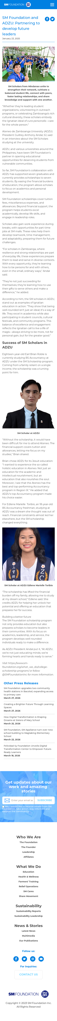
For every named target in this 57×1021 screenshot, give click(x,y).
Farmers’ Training (28, 881)
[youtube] (41, 959)
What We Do (28, 866)
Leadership (28, 852)
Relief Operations (28, 886)
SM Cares (28, 891)
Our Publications (28, 940)
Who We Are (28, 837)
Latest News (28, 931)
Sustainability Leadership (28, 916)
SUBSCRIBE (44, 800)
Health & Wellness (28, 876)
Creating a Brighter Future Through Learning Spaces (29, 706)
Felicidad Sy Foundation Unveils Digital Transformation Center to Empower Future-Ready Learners (28, 749)
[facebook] (16, 959)
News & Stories (28, 925)
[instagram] (32, 959)
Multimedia (28, 935)
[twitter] (24, 959)
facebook (47, 19)
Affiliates (29, 857)
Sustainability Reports (28, 911)
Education (28, 871)
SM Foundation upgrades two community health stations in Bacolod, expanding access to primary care (28, 691)
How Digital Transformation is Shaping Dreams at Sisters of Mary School (25, 719)
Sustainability (28, 906)
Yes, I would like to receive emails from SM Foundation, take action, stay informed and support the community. (27, 809)
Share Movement (28, 896)
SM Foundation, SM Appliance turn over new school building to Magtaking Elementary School (28, 733)
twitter (52, 19)
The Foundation (29, 842)
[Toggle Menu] (52, 4)
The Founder (28, 847)
